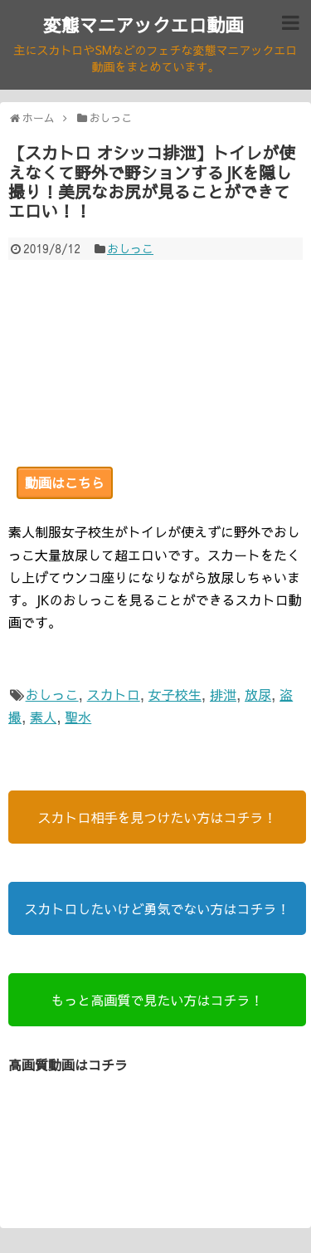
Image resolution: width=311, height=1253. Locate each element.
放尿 (258, 694)
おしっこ (130, 248)
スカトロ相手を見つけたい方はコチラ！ (156, 817)
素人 (43, 716)
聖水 (78, 716)
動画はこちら (64, 482)
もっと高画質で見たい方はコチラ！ (157, 1000)
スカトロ (113, 694)
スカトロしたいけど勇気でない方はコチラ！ (156, 908)
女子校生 (175, 694)
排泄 (223, 694)
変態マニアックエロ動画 (142, 24)
